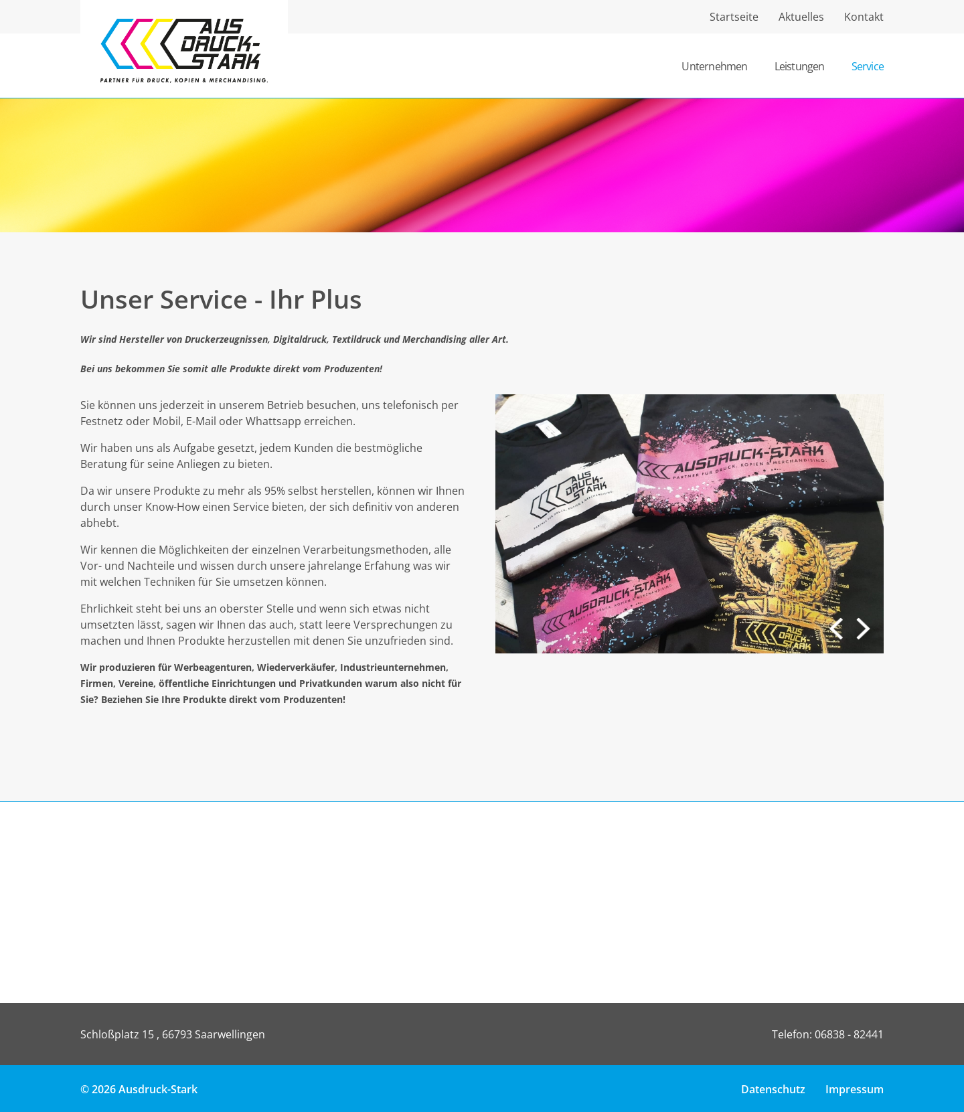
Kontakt (864, 16)
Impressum (854, 1089)
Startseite (734, 16)
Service (868, 66)
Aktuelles (801, 16)
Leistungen (800, 66)
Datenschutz (773, 1089)
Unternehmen (714, 66)
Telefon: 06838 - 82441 (828, 1034)
